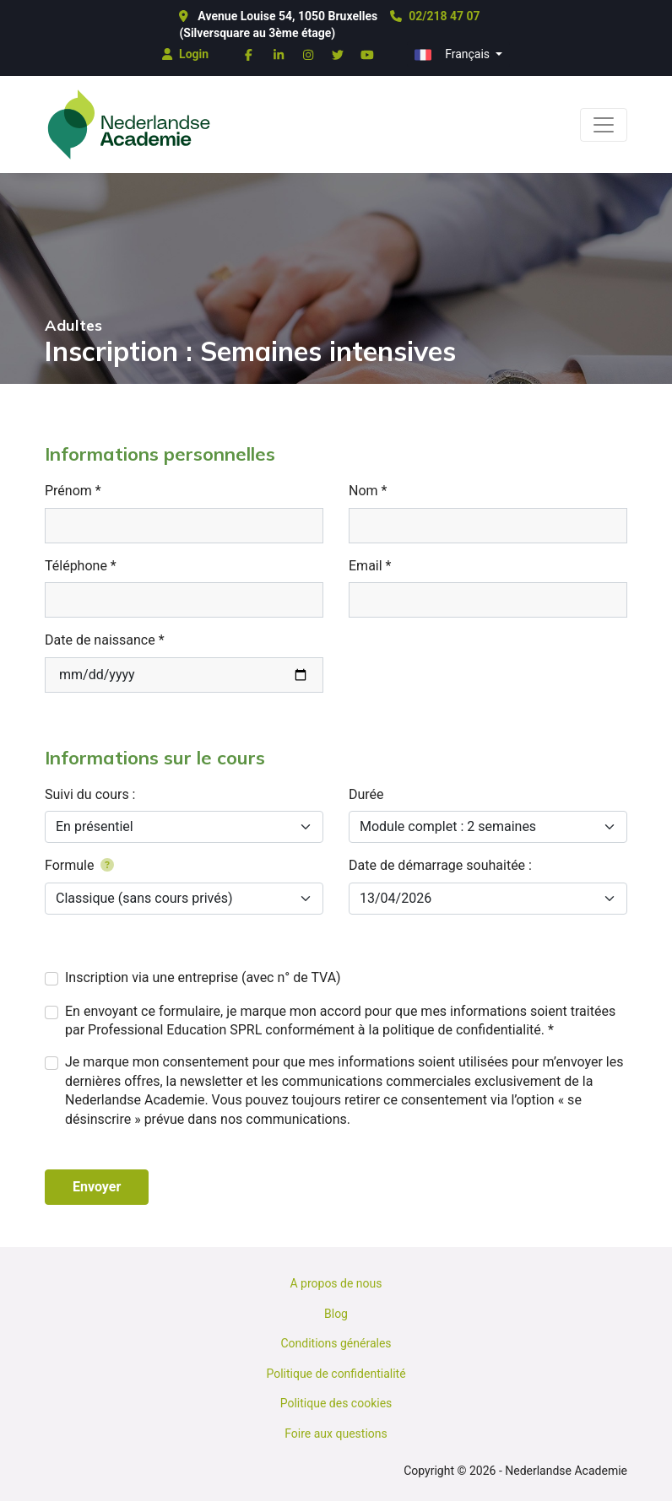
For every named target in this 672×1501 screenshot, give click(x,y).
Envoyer (97, 1187)
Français (453, 54)
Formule (79, 865)
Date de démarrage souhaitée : (440, 865)
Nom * (368, 491)
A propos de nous (336, 1283)
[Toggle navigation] (603, 125)
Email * (370, 566)
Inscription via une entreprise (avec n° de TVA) (203, 977)
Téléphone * (81, 566)
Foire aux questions (336, 1433)
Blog (336, 1313)
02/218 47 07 (435, 16)
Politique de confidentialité (335, 1373)
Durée (366, 794)
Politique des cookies (336, 1403)
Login (185, 54)
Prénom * (73, 491)
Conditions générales (335, 1343)
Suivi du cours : (90, 794)
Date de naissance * (105, 640)
